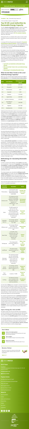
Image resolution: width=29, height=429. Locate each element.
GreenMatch (3, 18)
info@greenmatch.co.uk (5, 371)
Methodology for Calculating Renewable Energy (13, 70)
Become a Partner (6, 373)
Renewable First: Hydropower (22, 212)
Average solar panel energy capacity (23, 192)
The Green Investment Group (22, 221)
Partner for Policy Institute (22, 268)
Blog (7, 18)
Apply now (4, 355)
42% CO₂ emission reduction (20, 33)
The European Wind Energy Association (23, 201)
